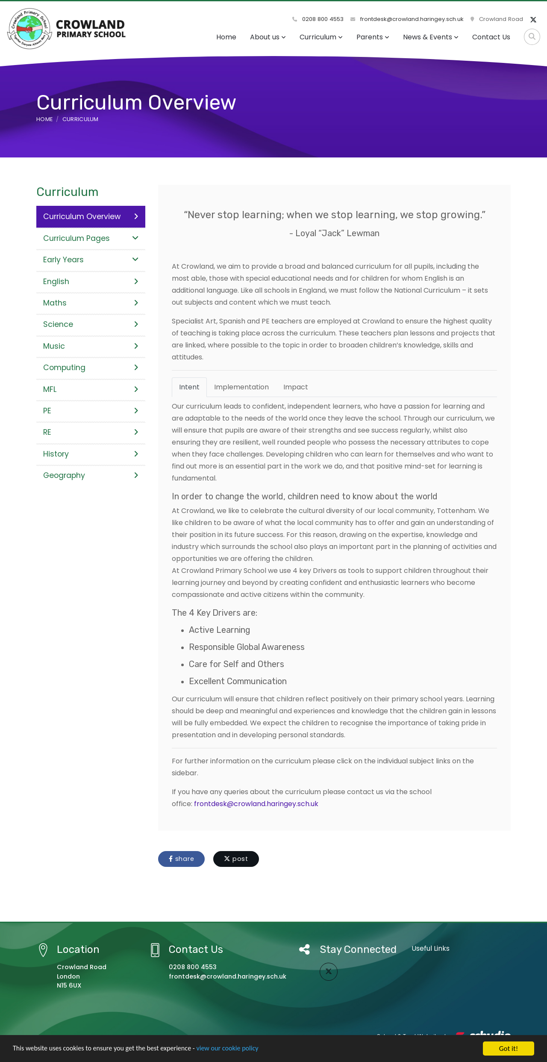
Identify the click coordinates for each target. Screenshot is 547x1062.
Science (90, 324)
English (90, 281)
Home (226, 37)
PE (90, 411)
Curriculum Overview (90, 216)
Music (90, 346)
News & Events (431, 37)
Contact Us (491, 37)
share (181, 858)
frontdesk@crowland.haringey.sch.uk (407, 19)
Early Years (90, 260)
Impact (295, 387)
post (236, 858)
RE (90, 432)
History (90, 454)
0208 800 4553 (318, 19)
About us (268, 37)
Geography (90, 475)
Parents (372, 37)
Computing (90, 367)
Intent (189, 387)
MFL (90, 389)
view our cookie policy (239, 1049)
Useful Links (431, 948)
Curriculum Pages (90, 238)
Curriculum (321, 37)
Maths (90, 303)
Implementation (241, 387)
